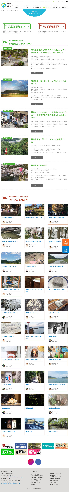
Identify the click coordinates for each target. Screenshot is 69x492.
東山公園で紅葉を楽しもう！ (34, 217)
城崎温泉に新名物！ (54, 408)
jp (53, 1)
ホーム (2, 10)
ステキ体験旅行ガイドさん (37, 475)
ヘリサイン (29, 431)
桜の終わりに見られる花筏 (33, 241)
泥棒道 (27, 384)
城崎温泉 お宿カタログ (55, 476)
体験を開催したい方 (35, 482)
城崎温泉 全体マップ (55, 475)
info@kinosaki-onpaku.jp (14, 476)
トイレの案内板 (6, 384)
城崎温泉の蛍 (29, 408)
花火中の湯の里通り (8, 217)
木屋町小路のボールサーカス (10, 289)
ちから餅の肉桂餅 (54, 312)
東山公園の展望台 (31, 266)
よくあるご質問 (34, 481)
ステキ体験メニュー (35, 474)
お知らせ (33, 484)
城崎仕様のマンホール (32, 312)
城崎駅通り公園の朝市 (55, 359)
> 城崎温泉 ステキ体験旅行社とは (10, 483)
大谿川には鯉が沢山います (10, 241)
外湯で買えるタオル (8, 336)
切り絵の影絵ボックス (8, 431)
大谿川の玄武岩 (53, 431)
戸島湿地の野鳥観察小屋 (56, 266)
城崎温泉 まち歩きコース (56, 473)
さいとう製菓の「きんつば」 (57, 289)
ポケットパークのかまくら (33, 359)
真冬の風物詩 (53, 336)
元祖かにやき (6, 408)
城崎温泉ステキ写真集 (55, 478)
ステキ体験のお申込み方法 (37, 477)
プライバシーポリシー (55, 484)
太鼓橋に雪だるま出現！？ (10, 312)
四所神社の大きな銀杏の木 (56, 217)
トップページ (34, 471)
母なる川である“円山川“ (9, 266)
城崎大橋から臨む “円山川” (57, 384)
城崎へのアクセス (54, 480)
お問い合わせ (53, 482)
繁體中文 (60, 1)
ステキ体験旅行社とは (36, 479)
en (56, 1)
